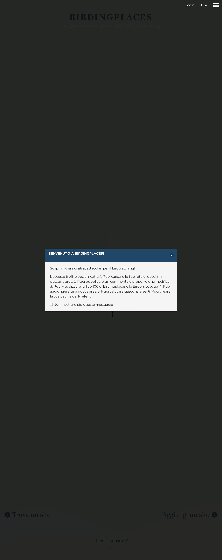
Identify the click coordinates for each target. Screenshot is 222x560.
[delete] (171, 255)
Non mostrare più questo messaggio (81, 305)
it (201, 5)
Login (189, 5)
